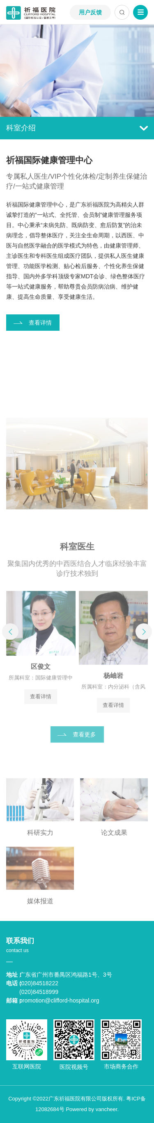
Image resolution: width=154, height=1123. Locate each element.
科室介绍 (77, 128)
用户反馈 (90, 12)
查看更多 (84, 740)
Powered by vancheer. (92, 1109)
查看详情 (40, 323)
